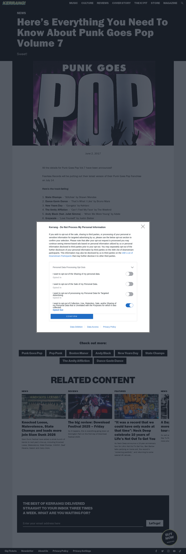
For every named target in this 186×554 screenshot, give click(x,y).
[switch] (129, 274)
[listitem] (93, 267)
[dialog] (93, 277)
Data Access (93, 327)
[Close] (144, 227)
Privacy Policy (109, 327)
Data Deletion (76, 327)
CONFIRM (71, 316)
